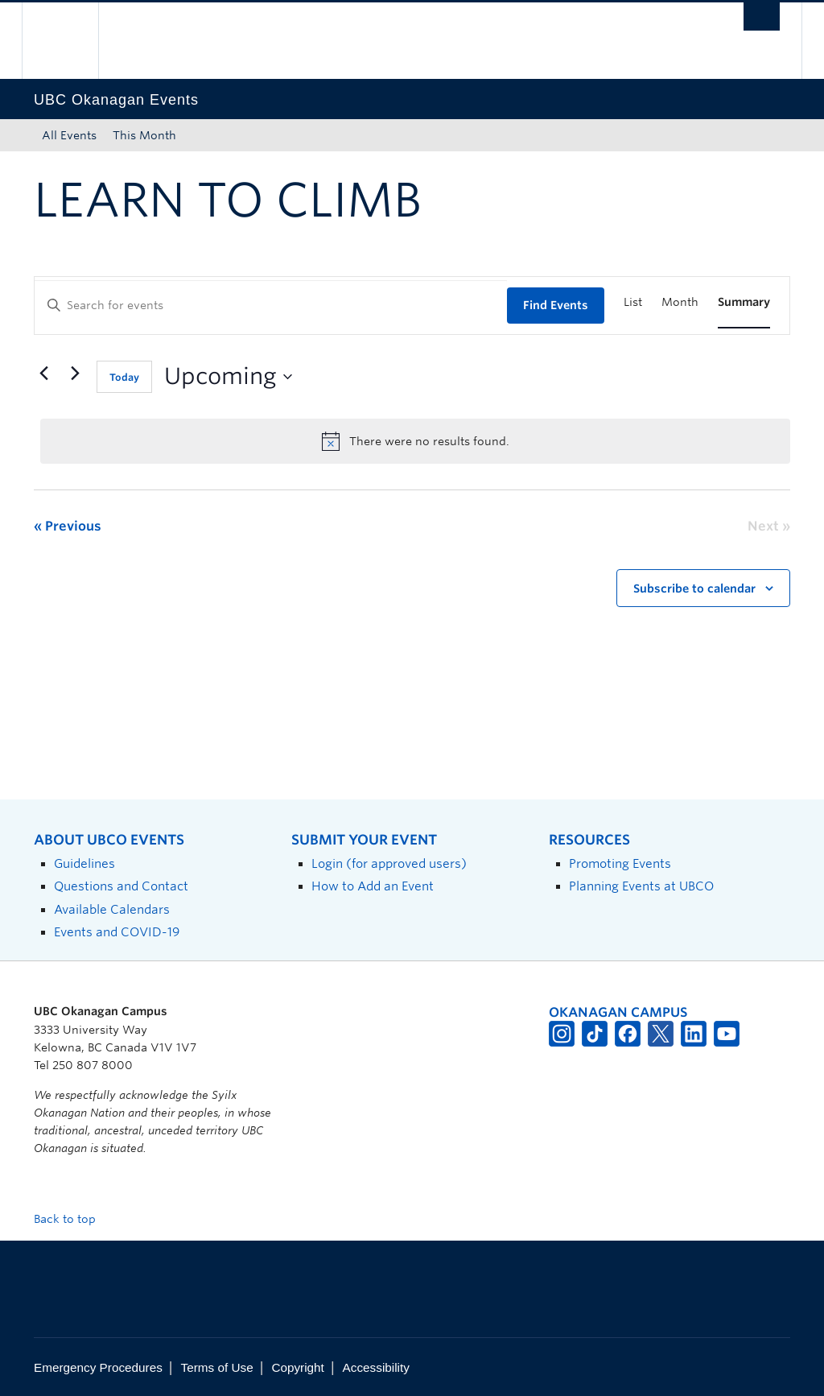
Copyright (297, 1367)
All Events (69, 135)
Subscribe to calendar (694, 588)
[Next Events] (74, 373)
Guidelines (84, 863)
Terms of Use (217, 1367)
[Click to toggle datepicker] (228, 377)
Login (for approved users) (389, 863)
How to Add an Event (372, 886)
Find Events (555, 305)
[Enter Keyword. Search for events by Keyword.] (271, 305)
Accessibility (376, 1367)
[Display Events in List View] (633, 302)
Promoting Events (620, 863)
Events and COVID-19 (116, 932)
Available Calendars (112, 909)
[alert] (415, 441)
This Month (144, 135)
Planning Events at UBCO (641, 886)
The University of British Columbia (72, 40)
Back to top (72, 1218)
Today (124, 377)
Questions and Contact (121, 886)
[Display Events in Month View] (679, 302)
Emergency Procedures (98, 1367)
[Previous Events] (43, 373)
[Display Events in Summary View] (744, 302)
